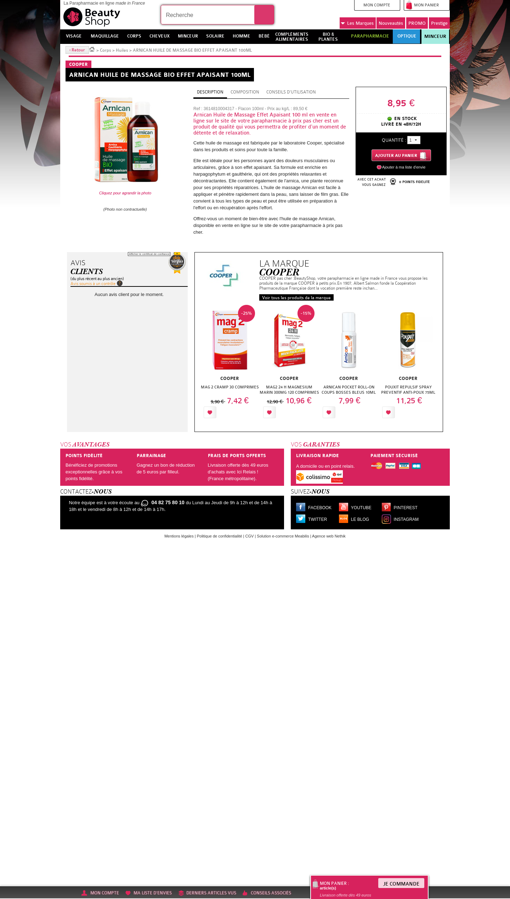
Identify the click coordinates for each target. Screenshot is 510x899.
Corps (105, 50)
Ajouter (234, 412)
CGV (249, 536)
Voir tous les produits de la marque (296, 297)
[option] (230, 363)
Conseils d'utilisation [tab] (291, 92)
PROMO (417, 23)
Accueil (92, 49)
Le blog (360, 519)
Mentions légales (179, 536)
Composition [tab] (245, 92)
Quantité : (394, 140)
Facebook (320, 507)
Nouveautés (391, 23)
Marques (357, 23)
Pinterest (406, 507)
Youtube (361, 507)
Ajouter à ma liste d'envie (404, 167)
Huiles (122, 50)
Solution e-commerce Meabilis (283, 536)
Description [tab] (210, 92)
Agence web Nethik (329, 536)
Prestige (439, 23)
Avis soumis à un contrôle (92, 283)
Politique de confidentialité (219, 536)
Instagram (406, 519)
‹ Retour (77, 49)
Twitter (317, 519)
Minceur (435, 36)
